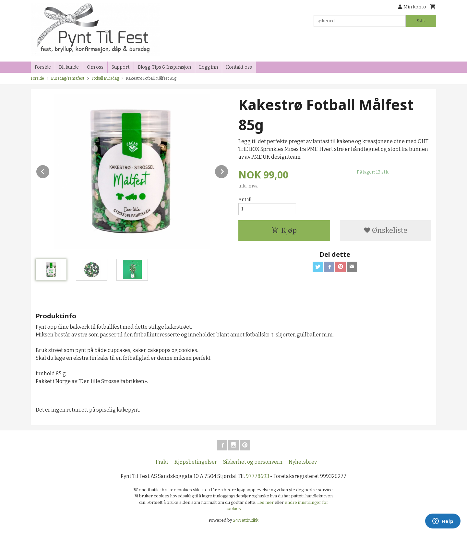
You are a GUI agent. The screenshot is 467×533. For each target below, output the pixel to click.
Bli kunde (69, 67)
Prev (49, 170)
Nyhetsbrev (303, 462)
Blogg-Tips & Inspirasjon (164, 67)
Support (121, 67)
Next (228, 170)
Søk (421, 21)
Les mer (266, 502)
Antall (244, 199)
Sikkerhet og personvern (252, 462)
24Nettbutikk (245, 520)
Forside (43, 67)
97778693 (257, 476)
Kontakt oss (239, 67)
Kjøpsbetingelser (195, 462)
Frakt (162, 462)
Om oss (95, 67)
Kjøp (284, 230)
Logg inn (208, 67)
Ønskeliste (385, 230)
